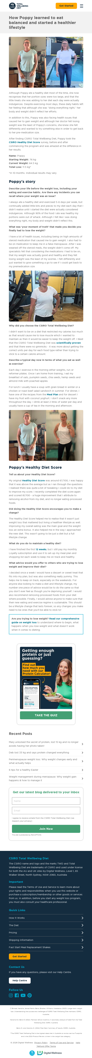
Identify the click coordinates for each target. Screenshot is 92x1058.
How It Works (17, 918)
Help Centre (20, 980)
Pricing (13, 932)
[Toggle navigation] (80, 5)
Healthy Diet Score (33, 480)
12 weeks (41, 549)
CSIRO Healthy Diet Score (24, 142)
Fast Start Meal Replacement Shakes (29, 947)
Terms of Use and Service (62, 1043)
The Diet (14, 925)
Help (78, 1043)
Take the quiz (46, 715)
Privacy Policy (41, 1043)
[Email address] (46, 810)
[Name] (46, 801)
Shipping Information (21, 940)
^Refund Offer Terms (46, 1046)
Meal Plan (52, 394)
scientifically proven (68, 342)
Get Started (66, 5)
